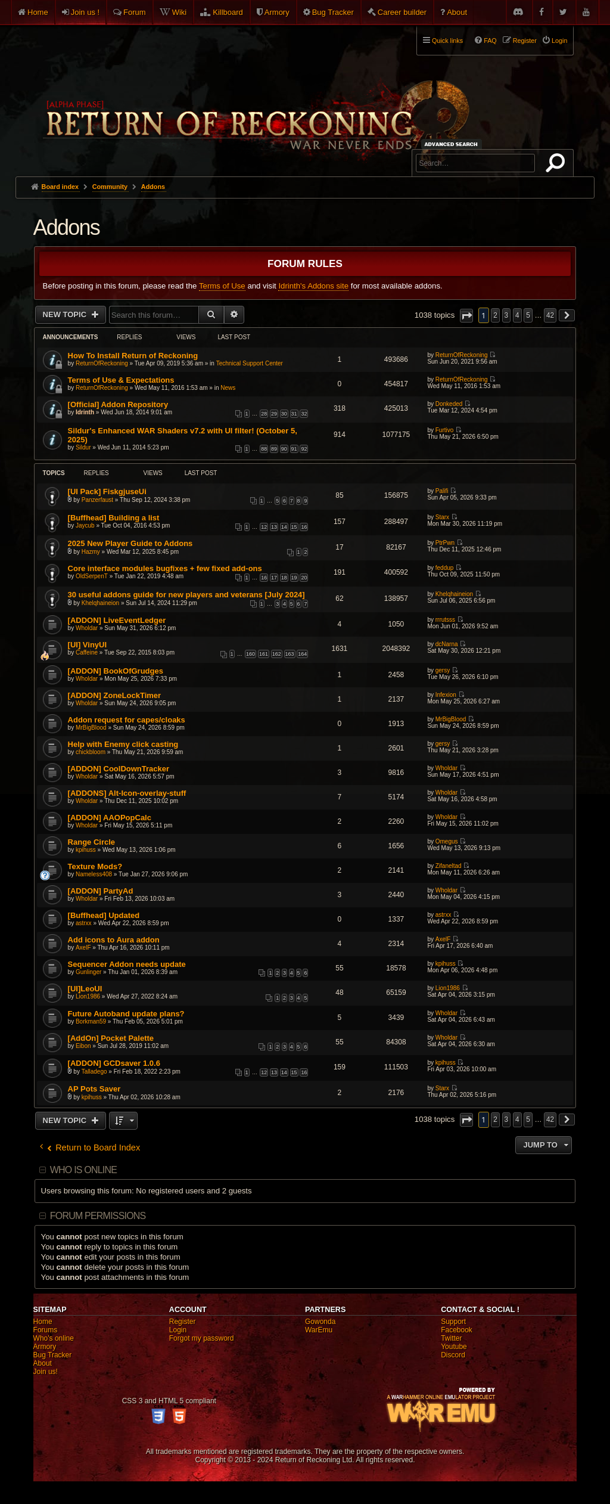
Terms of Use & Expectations (121, 380)
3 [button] (507, 315)
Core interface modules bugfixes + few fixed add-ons (165, 568)
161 (263, 654)
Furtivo (444, 430)
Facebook (456, 1330)
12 (264, 527)
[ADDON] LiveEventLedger (117, 620)
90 (284, 449)
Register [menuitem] (525, 40)
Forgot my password (201, 1338)
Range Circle (91, 842)
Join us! (45, 1371)
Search (557, 165)
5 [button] (528, 315)
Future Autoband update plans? (126, 1013)
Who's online (53, 1338)
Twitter (451, 1338)
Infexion (445, 694)
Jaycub (85, 525)
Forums (45, 1330)
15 (294, 527)
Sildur (83, 447)
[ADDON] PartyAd (100, 890)
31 (294, 414)
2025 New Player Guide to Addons (130, 543)
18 (284, 578)
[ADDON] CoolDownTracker (118, 768)
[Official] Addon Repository (118, 404)
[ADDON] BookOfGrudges (115, 670)
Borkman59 (91, 1021)
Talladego (94, 1071)
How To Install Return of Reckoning (133, 355)
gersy (442, 670)
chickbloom (90, 752)
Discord (453, 1355)
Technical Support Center (249, 363)
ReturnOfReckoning (102, 363)
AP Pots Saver (94, 1088)
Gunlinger (88, 972)
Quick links (447, 40)
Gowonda (320, 1321)
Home (37, 12)
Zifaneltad (448, 866)
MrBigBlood (91, 727)
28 (264, 414)
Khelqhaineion (100, 603)
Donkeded (449, 404)
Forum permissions (98, 1216)
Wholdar (87, 628)
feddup (444, 568)
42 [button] (550, 315)
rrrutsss (445, 619)
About (457, 12)
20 (304, 578)
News (227, 387)
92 (304, 449)
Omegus (446, 841)
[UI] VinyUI (87, 644)
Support (453, 1321)
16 (304, 527)
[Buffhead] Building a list (114, 517)
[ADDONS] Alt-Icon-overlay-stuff (127, 793)
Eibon (83, 1046)
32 (304, 414)
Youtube (454, 1346)
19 (294, 578)
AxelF (83, 947)
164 (302, 654)
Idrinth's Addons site (313, 285)
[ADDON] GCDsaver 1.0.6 (114, 1063)
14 (284, 527)
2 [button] (495, 315)
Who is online (83, 1170)
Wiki (179, 12)
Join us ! (85, 12)
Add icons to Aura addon (114, 939)
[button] (466, 315)
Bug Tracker (333, 12)
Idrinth (85, 412)
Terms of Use (222, 285)
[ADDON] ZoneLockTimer (114, 695)
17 (274, 578)
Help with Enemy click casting (123, 744)
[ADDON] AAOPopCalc (109, 817)
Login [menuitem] (559, 40)
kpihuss (86, 849)
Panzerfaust (97, 500)
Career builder (402, 12)
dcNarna (446, 644)
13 (274, 527)
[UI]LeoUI (85, 988)
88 (264, 449)
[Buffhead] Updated (104, 915)
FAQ (490, 40)
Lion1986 (88, 996)
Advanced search (453, 144)
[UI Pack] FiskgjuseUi (107, 491)
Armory (277, 12)
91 (294, 449)
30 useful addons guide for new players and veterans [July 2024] (186, 594)
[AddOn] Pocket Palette (111, 1038)
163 (289, 654)
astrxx (84, 923)
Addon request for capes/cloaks (126, 719)
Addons (66, 227)
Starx (442, 517)
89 (274, 449)
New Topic (66, 314)
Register (182, 1321)
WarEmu (318, 1330)
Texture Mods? (95, 866)
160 (250, 654)
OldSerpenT (92, 576)
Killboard (228, 12)
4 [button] (517, 315)
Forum (134, 12)
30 (284, 414)
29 (274, 414)
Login (177, 1330)
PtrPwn (445, 542)
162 (276, 654)
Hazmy (91, 551)
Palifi (442, 491)
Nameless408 (94, 874)
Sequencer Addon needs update (127, 964)
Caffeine (87, 652)
